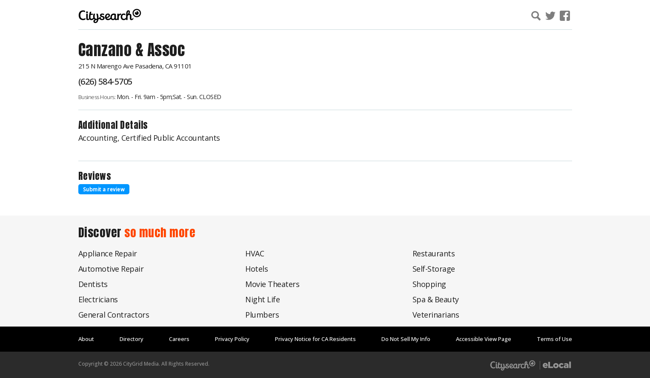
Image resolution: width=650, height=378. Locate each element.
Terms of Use (554, 339)
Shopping (429, 284)
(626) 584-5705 (105, 81)
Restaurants (433, 253)
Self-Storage (433, 269)
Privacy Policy (232, 339)
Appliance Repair (107, 253)
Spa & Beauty (435, 299)
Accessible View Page (483, 339)
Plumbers (262, 315)
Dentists (93, 284)
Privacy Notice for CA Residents (315, 339)
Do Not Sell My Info (405, 339)
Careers (179, 339)
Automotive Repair (111, 269)
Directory (131, 339)
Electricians (98, 299)
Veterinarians (435, 315)
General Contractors (113, 315)
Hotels (256, 269)
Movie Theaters (272, 284)
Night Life (262, 299)
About (86, 339)
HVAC (254, 253)
